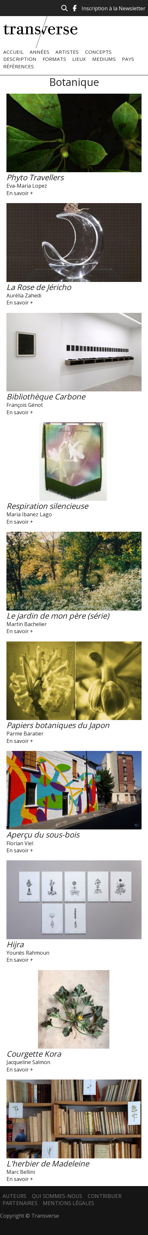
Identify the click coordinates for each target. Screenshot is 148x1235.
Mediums (104, 59)
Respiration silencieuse (47, 506)
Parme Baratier (25, 733)
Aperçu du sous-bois (42, 834)
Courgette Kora (33, 1053)
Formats (54, 59)
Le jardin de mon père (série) (57, 615)
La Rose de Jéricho (38, 287)
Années (39, 52)
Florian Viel (19, 843)
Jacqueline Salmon (28, 1062)
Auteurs (14, 1196)
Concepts (98, 52)
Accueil (13, 52)
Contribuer (105, 1196)
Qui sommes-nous (57, 1196)
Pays (128, 59)
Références (18, 66)
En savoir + (19, 193)
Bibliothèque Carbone (45, 396)
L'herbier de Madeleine (47, 1163)
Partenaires (20, 1203)
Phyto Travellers (35, 177)
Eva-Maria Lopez (26, 185)
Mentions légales (68, 1203)
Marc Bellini (20, 1171)
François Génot (24, 404)
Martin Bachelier (26, 624)
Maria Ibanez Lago (29, 514)
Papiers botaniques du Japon (57, 725)
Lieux (79, 59)
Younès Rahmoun (27, 952)
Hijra (15, 944)
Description (19, 59)
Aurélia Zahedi (23, 295)
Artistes (67, 52)
